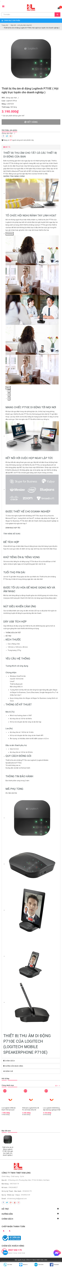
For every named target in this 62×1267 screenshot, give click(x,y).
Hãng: (4, 104)
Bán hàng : (5, 1184)
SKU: (3, 98)
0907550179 (14, 1184)
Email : (4, 1198)
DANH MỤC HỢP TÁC (13, 528)
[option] (32, 280)
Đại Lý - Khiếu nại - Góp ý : (11, 1195)
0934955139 (25, 1195)
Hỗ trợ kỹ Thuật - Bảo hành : (12, 1191)
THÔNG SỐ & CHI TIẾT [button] (13, 633)
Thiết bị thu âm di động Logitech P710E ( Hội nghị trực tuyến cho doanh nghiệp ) (7, 1151)
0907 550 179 (15, 1250)
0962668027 (13, 1187)
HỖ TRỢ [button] (8, 636)
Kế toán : (5, 1187)
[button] (31, 147)
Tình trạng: (6, 107)
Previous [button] (9, 233)
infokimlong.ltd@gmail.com (17, 1198)
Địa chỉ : (4, 1180)
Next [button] (8, 387)
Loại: (3, 101)
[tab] (31, 147)
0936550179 (27, 1191)
